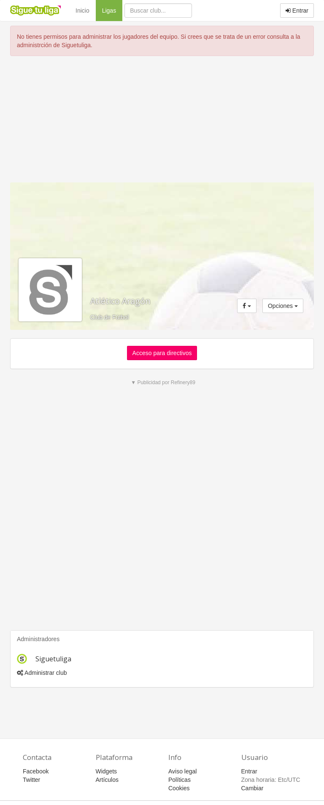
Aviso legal (182, 771)
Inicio (82, 10)
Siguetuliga (53, 658)
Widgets (106, 771)
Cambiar (252, 788)
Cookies (179, 788)
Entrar (297, 10)
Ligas (112, 10)
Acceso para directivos (162, 353)
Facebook (36, 771)
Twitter (31, 779)
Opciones (283, 305)
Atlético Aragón (120, 301)
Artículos (107, 779)
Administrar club (42, 672)
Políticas (179, 779)
